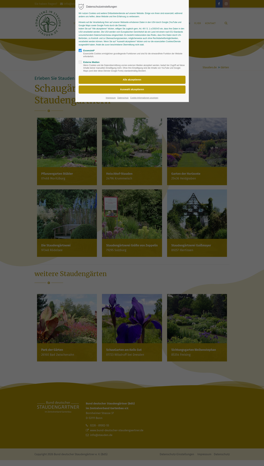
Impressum (111, 98)
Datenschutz (123, 98)
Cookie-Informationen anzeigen (144, 98)
